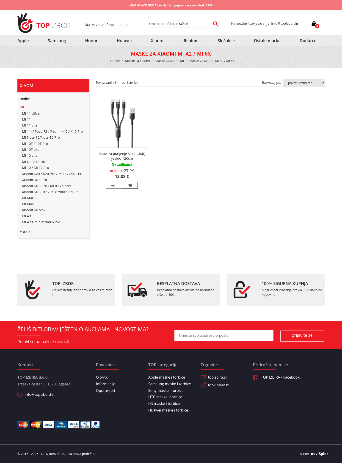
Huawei (124, 40)
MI (22, 106)
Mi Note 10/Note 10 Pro (41, 137)
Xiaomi (158, 40)
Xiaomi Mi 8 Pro (34, 179)
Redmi (25, 98)
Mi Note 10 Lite (34, 161)
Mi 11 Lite (30, 125)
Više (114, 185)
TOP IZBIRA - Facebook (276, 377)
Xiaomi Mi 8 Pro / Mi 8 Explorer (46, 185)
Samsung (57, 40)
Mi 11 (26, 119)
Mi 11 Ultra (31, 113)
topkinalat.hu (219, 385)
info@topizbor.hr (39, 394)
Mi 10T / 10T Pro (35, 143)
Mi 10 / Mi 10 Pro (35, 167)
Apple (23, 40)
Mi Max (28, 204)
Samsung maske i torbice (169, 383)
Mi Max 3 (29, 197)
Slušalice (226, 40)
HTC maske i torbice (165, 396)
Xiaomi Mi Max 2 (35, 209)
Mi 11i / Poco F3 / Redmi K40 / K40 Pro (52, 131)
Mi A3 (26, 216)
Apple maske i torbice (166, 377)
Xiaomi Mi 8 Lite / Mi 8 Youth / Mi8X (50, 191)
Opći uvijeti (105, 390)
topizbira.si (217, 377)
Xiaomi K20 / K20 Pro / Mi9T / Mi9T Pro (52, 173)
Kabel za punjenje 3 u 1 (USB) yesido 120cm (122, 156)
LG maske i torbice (164, 403)
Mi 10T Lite (30, 149)
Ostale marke (267, 40)
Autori (312, 454)
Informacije (105, 383)
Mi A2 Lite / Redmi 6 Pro (41, 222)
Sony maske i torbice (166, 390)
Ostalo (25, 232)
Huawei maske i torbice (168, 410)
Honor (91, 40)
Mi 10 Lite (30, 155)
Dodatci (307, 40)
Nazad (115, 61)
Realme (191, 40)
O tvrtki (102, 377)
